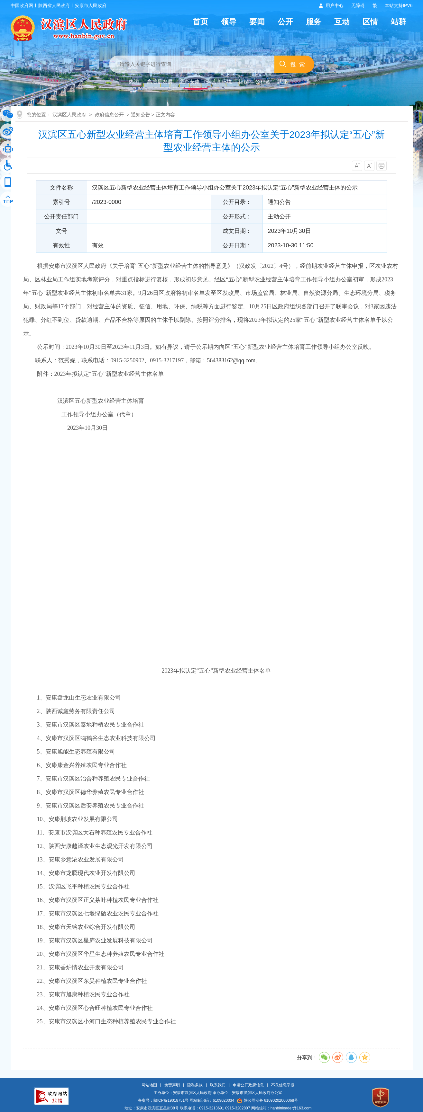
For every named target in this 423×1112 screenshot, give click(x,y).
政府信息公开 (109, 114)
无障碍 (358, 5)
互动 (342, 21)
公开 (285, 21)
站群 (398, 21)
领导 (228, 21)
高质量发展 (160, 81)
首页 (200, 21)
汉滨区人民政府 (69, 114)
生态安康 (189, 81)
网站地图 (149, 1085)
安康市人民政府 (90, 5)
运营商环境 (219, 81)
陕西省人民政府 (54, 5)
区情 (370, 21)
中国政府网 (22, 5)
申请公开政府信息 (248, 1085)
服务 (313, 21)
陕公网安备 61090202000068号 (267, 1100)
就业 (282, 81)
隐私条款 (195, 1085)
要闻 (257, 21)
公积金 (263, 81)
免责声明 (172, 1085)
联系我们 (217, 1085)
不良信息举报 (282, 1085)
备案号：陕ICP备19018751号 (163, 1100)
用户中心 (335, 5)
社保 (243, 81)
